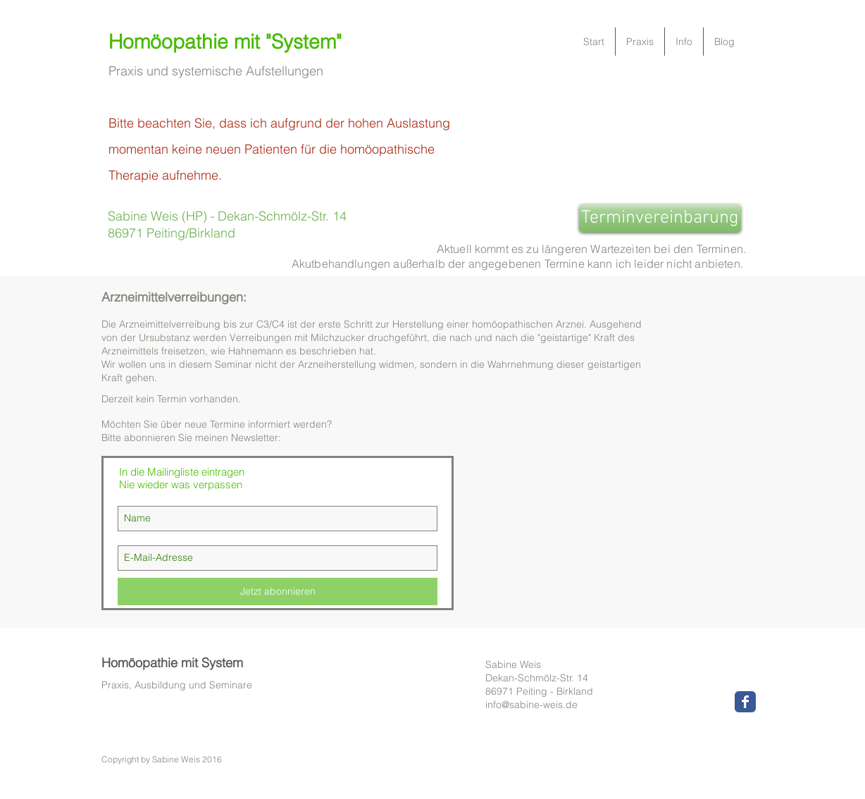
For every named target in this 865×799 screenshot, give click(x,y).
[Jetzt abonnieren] (277, 591)
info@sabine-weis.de (531, 704)
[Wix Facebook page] (745, 701)
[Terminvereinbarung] (660, 218)
